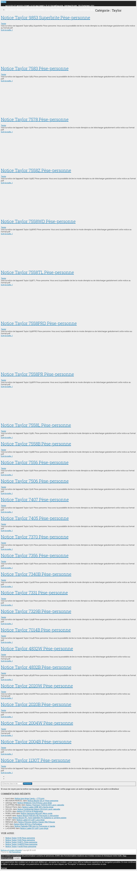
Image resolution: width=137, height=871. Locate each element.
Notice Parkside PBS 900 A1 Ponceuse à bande (35, 826)
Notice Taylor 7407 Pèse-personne (35, 499)
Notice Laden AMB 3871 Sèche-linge (37, 807)
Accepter (17, 858)
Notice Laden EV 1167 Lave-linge (34, 828)
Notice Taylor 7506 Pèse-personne (35, 481)
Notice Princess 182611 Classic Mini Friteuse (36, 822)
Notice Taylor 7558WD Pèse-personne (38, 221)
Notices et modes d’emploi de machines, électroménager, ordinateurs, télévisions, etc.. (50, 6)
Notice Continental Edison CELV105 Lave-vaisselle (38, 809)
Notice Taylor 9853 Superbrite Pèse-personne (45, 17)
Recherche (27, 783)
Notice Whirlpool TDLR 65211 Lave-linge (34, 803)
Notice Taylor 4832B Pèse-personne (36, 667)
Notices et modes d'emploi (11, 850)
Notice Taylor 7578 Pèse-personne (34, 119)
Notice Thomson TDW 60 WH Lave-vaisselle (45, 805)
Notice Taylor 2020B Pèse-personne (36, 704)
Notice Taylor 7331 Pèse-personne (34, 592)
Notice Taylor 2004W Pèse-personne (37, 723)
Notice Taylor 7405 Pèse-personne (35, 518)
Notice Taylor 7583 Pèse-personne (34, 68)
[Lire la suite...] (7, 30)
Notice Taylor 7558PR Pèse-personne (37, 374)
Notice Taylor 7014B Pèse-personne (36, 630)
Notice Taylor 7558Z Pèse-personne (36, 170)
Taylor (3, 24)
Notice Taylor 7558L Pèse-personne (36, 425)
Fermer (4, 868)
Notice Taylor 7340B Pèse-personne (36, 574)
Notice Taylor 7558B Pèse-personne (36, 444)
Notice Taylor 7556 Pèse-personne (34, 462)
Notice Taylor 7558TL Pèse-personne (37, 272)
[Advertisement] (68, 47)
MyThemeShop (15, 852)
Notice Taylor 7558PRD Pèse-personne (39, 323)
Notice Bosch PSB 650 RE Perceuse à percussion (38, 816)
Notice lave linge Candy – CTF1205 (29, 798)
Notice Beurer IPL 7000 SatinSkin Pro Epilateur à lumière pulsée (39, 818)
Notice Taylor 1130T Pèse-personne (35, 760)
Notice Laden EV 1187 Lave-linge (30, 820)
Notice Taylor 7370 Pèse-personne (34, 537)
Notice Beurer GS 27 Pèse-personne (42, 801)
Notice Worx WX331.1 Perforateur (28, 824)
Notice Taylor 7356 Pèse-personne (34, 555)
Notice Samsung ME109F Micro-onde (36, 813)
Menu (3, 2)
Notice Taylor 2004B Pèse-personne (36, 741)
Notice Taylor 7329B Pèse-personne (36, 611)
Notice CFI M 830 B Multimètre (30, 811)
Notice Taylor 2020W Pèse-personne (37, 686)
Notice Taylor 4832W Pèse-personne (37, 648)
